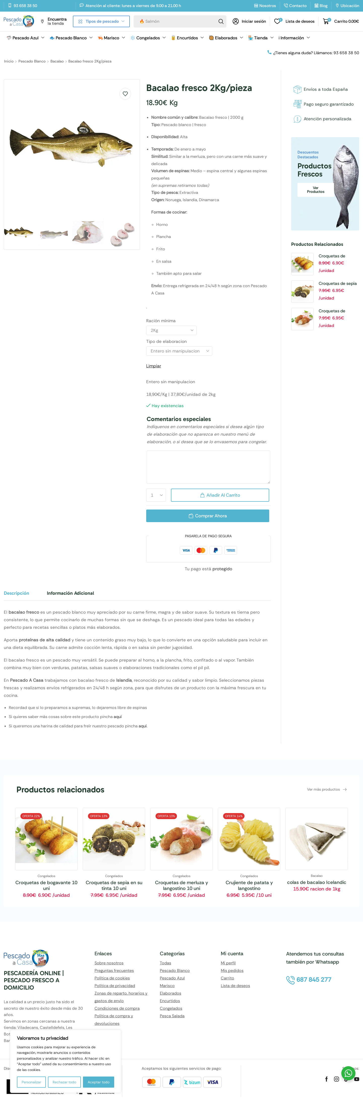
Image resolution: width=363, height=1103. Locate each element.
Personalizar (31, 1082)
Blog (323, 5)
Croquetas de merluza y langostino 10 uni (339, 311)
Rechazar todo (64, 1082)
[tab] (20, 595)
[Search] (221, 21)
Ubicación (350, 5)
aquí (118, 716)
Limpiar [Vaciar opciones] (153, 366)
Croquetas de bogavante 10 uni (336, 256)
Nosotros (267, 5)
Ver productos (315, 189)
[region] (65, 1061)
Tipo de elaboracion (166, 341)
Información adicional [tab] (70, 593)
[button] (249, 21)
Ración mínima (161, 320)
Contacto (298, 5)
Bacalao (57, 61)
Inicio (9, 61)
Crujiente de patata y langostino (249, 885)
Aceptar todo (98, 1082)
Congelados (46, 876)
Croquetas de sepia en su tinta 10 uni (338, 284)
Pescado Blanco (32, 61)
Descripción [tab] (16, 593)
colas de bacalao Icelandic (316, 882)
